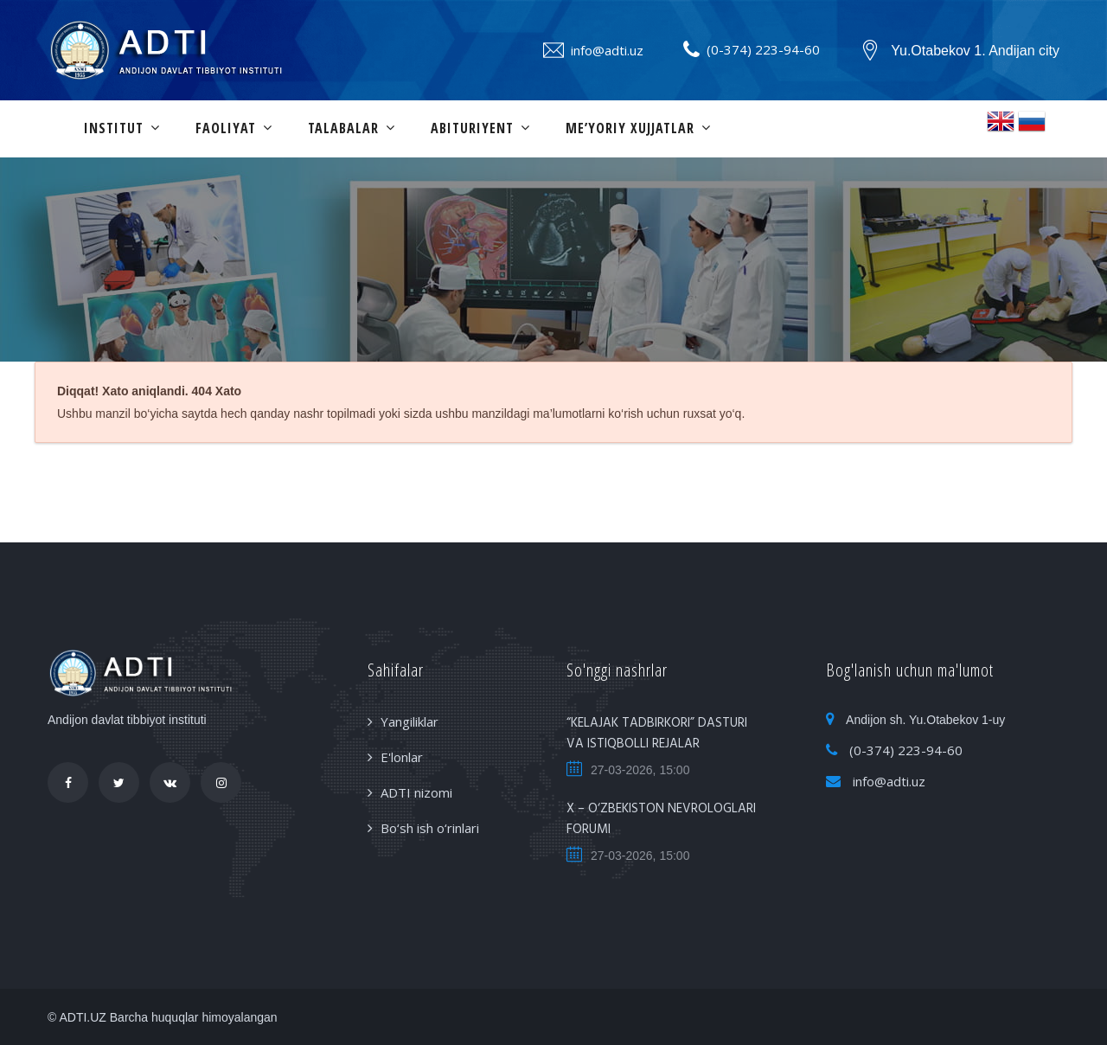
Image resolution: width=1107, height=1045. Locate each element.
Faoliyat (225, 128)
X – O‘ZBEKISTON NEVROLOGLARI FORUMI (661, 819)
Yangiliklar (409, 721)
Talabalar (343, 128)
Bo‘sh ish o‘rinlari (430, 828)
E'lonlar (402, 757)
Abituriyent (472, 128)
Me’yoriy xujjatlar (630, 128)
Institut (114, 128)
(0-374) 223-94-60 (763, 49)
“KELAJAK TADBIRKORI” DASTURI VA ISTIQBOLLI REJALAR (656, 733)
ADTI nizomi (416, 792)
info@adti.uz (607, 50)
